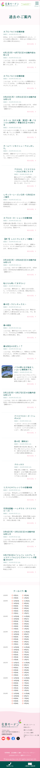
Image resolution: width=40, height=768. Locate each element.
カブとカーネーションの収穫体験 (17, 218)
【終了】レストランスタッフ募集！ (18, 239)
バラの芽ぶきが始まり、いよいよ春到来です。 (24, 368)
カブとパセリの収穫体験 (13, 31)
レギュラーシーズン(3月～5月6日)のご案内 (19, 195)
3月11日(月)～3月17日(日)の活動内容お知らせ (19, 393)
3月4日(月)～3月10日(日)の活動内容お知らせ (19, 532)
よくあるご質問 (28, 733)
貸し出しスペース (29, 725)
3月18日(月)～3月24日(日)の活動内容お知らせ (19, 261)
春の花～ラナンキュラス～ (14, 304)
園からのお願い (28, 730)
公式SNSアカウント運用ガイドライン (20, 755)
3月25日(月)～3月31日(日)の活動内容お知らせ (19, 98)
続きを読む (30, 44)
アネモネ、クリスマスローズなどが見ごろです (24, 170)
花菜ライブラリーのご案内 (31, 736)
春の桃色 (7, 325)
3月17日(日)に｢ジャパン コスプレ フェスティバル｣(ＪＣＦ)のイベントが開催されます (19, 557)
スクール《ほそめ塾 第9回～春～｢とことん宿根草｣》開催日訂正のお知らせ (19, 122)
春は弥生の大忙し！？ (13, 346)
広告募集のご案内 (16, 753)
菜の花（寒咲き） (22, 441)
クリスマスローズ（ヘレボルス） (24, 417)
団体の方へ (27, 727)
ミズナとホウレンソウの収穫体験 (17, 487)
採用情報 (7, 753)
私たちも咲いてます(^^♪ (14, 283)
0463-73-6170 (7, 734)
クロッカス (19, 464)
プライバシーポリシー (29, 753)
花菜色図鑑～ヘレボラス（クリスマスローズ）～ (19, 509)
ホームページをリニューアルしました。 (18, 147)
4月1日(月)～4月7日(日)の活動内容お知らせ (19, 53)
